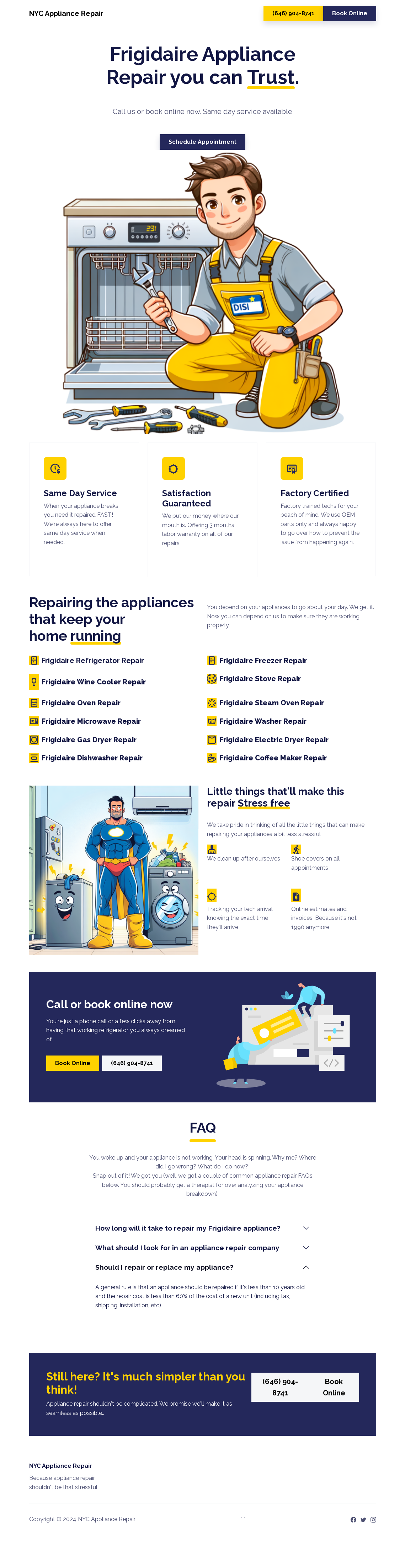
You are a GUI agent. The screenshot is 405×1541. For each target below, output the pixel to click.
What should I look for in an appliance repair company (187, 1248)
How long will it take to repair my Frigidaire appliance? (187, 1228)
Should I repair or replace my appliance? (165, 1267)
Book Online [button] (349, 13)
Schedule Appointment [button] (202, 142)
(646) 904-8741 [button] (293, 13)
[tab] (202, 1228)
